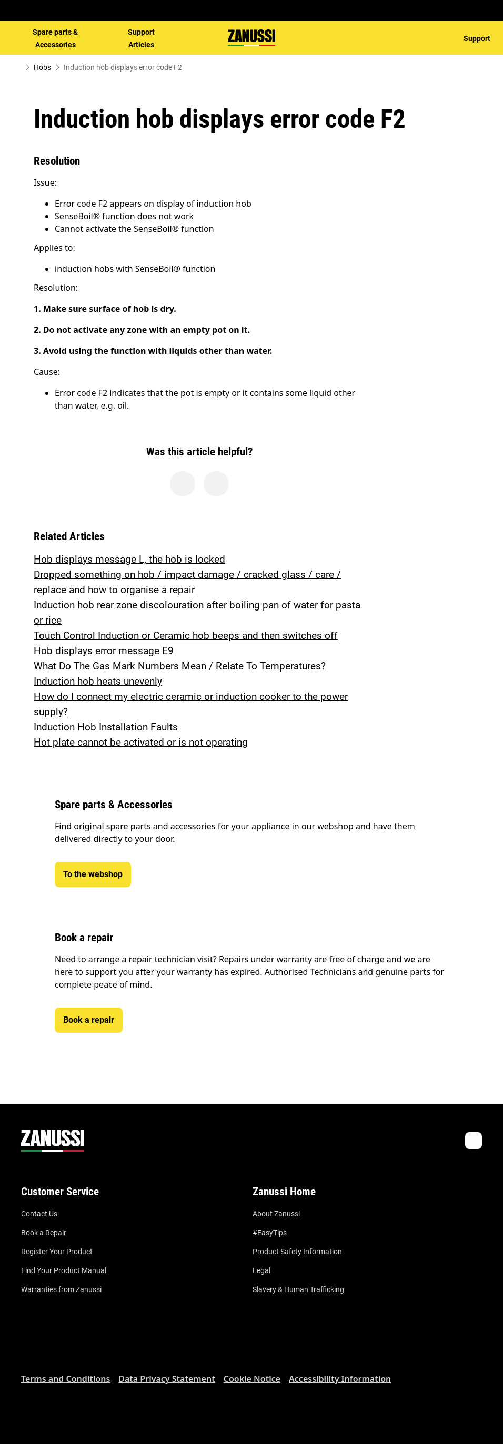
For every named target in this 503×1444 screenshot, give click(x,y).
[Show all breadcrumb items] (17, 67)
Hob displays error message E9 (104, 651)
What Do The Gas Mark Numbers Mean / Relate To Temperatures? (180, 666)
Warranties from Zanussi (61, 1289)
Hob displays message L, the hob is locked (129, 559)
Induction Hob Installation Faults (106, 727)
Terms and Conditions (65, 1379)
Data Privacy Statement (166, 1379)
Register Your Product (57, 1251)
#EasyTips (270, 1232)
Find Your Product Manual (63, 1270)
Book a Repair (43, 1232)
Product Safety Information (297, 1251)
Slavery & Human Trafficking (298, 1289)
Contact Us (39, 1213)
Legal (261, 1270)
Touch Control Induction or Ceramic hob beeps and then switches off (186, 635)
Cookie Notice (252, 1379)
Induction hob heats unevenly (98, 681)
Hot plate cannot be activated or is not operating (141, 742)
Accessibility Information (340, 1379)
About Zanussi (276, 1213)
